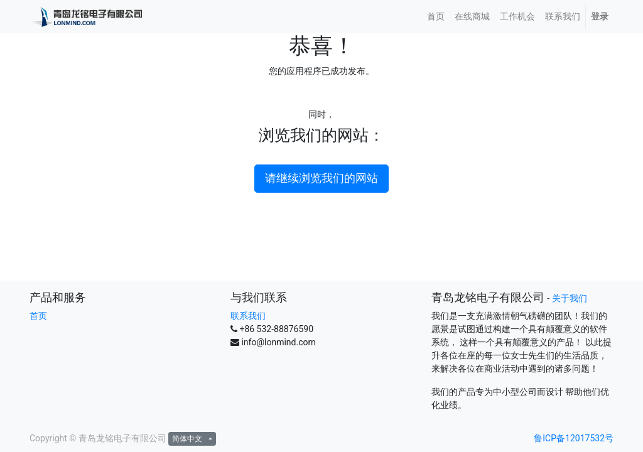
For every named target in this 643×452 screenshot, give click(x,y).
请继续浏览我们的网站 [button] (321, 178)
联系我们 (248, 316)
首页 (38, 316)
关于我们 (569, 298)
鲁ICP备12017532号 (573, 438)
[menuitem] (436, 16)
